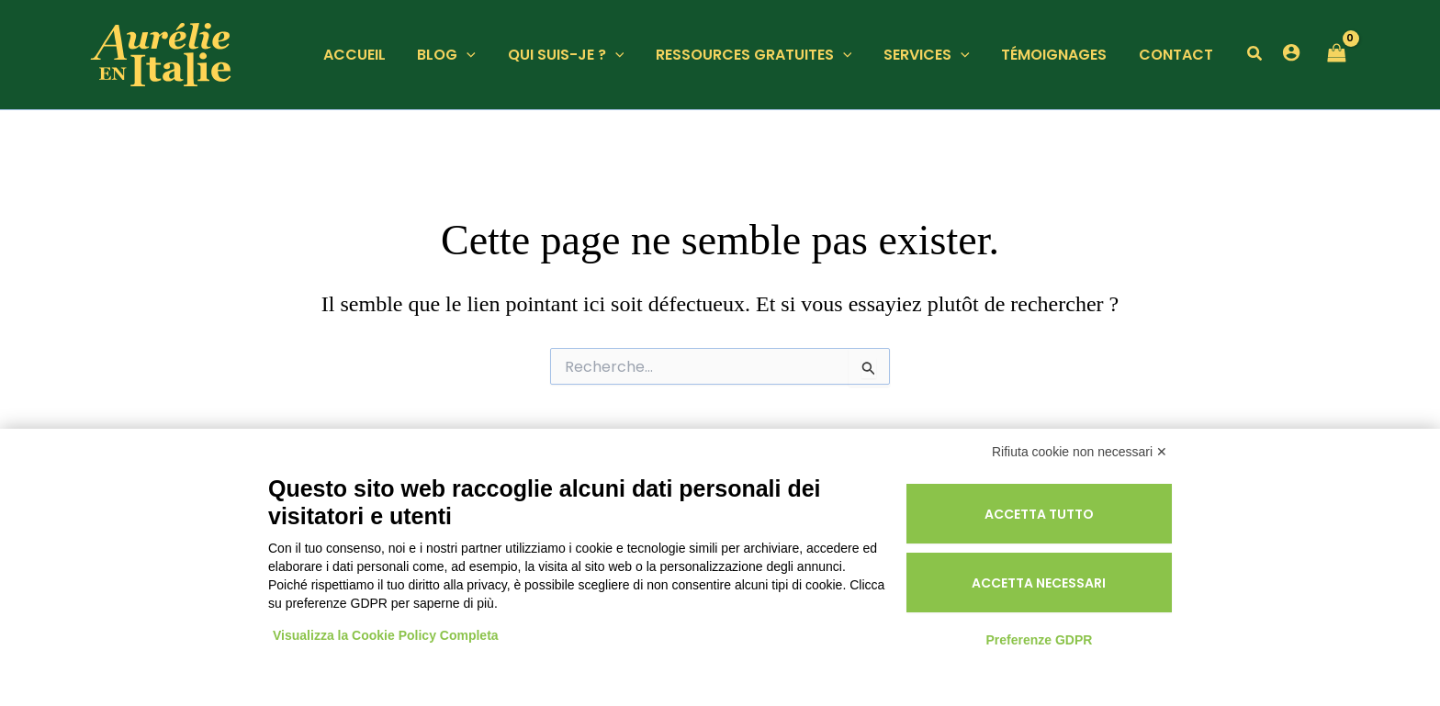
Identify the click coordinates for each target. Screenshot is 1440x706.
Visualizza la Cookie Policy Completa (386, 635)
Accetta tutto (1039, 514)
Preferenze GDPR (1038, 640)
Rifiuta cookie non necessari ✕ (1079, 451)
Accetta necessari (1039, 583)
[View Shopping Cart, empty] (1336, 55)
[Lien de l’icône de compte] (1291, 52)
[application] (480, 55)
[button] (1255, 55)
